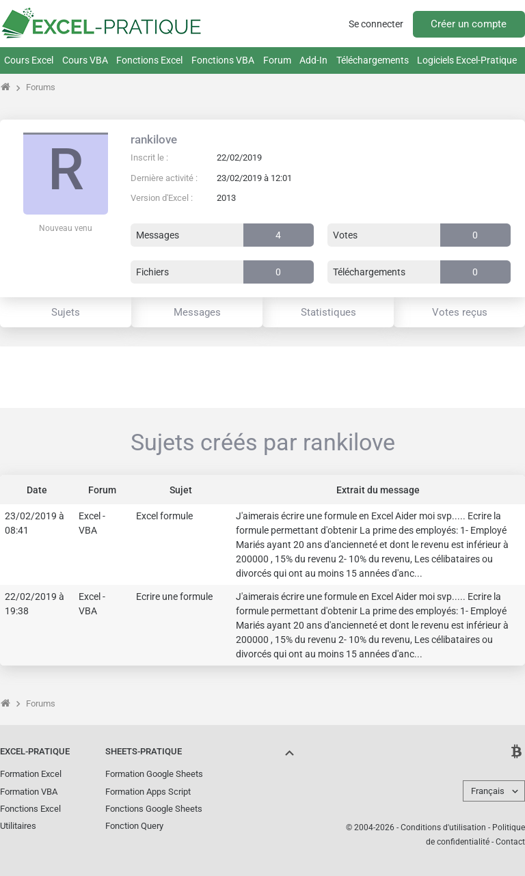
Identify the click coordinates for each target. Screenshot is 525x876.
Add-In (313, 60)
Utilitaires (18, 826)
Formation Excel (31, 774)
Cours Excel (28, 60)
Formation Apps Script (148, 791)
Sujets (65, 312)
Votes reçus (459, 312)
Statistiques (328, 312)
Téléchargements (372, 60)
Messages (197, 312)
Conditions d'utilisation (443, 827)
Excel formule (164, 515)
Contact (510, 842)
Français (487, 791)
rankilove (154, 139)
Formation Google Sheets (154, 774)
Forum (277, 60)
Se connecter (376, 23)
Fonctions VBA (222, 60)
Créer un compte (469, 24)
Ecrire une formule (174, 596)
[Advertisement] (262, 377)
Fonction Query (134, 826)
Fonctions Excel (149, 60)
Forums (40, 87)
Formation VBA (28, 791)
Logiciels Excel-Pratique (467, 60)
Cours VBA (85, 60)
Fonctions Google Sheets (153, 809)
